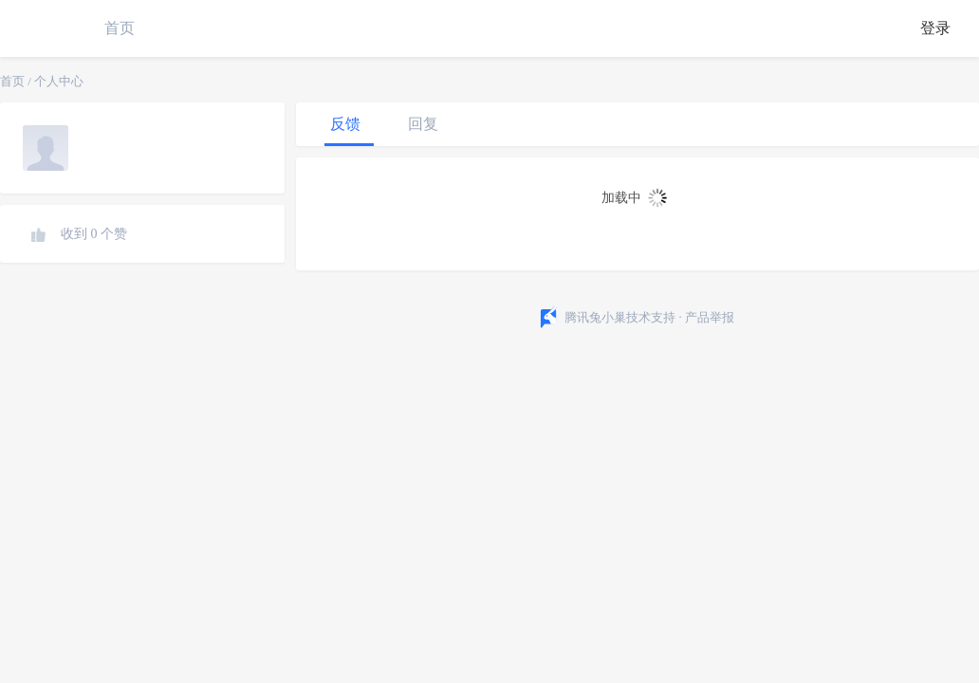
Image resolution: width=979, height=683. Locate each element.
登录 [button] (935, 28)
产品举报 (709, 317)
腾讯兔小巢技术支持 (619, 317)
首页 (119, 28)
